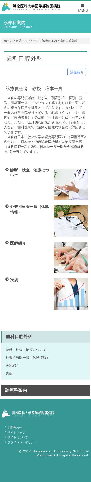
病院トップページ (27, 41)
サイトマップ (16, 432)
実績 (9, 373)
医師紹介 (12, 365)
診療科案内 (49, 41)
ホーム (8, 41)
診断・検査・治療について (26, 349)
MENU (83, 8)
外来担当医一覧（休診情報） (28, 357)
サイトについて (18, 437)
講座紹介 (77, 72)
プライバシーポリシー (22, 442)
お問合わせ (15, 427)
